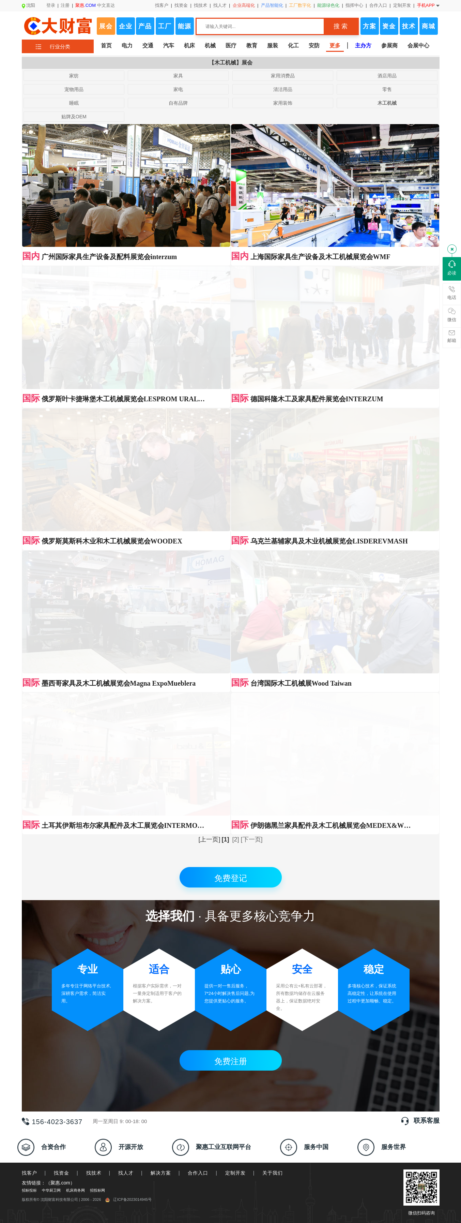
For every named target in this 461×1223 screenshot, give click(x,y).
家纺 (74, 75)
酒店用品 (387, 75)
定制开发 (402, 5)
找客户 (161, 5)
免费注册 (230, 570)
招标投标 (29, 699)
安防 (314, 45)
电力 (127, 45)
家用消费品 (283, 75)
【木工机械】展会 (230, 62)
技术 (409, 26)
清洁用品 (282, 89)
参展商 (389, 45)
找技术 (200, 5)
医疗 (231, 45)
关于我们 (272, 682)
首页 (106, 45)
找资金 (181, 5)
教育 (251, 45)
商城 (428, 26)
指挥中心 (354, 5)
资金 (389, 26)
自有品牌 (178, 103)
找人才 (220, 5)
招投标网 (97, 699)
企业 (126, 26)
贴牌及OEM (74, 116)
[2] (235, 348)
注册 (65, 5)
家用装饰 (282, 103)
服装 (272, 45)
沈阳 (28, 5)
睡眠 (74, 103)
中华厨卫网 (51, 699)
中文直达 (95, 5)
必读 (451, 267)
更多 (334, 45)
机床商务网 (75, 699)
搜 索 (341, 26)
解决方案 (161, 682)
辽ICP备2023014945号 (128, 708)
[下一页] (252, 348)
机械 (210, 45)
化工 (293, 45)
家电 (178, 89)
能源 (184, 26)
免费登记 (230, 387)
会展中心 (418, 45)
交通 (147, 45)
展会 (106, 26)
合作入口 (378, 5)
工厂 (165, 26)
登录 (50, 5)
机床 (189, 45)
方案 (370, 26)
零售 (387, 89)
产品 (145, 26)
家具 (178, 75)
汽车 (168, 45)
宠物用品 (73, 89)
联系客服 (427, 629)
